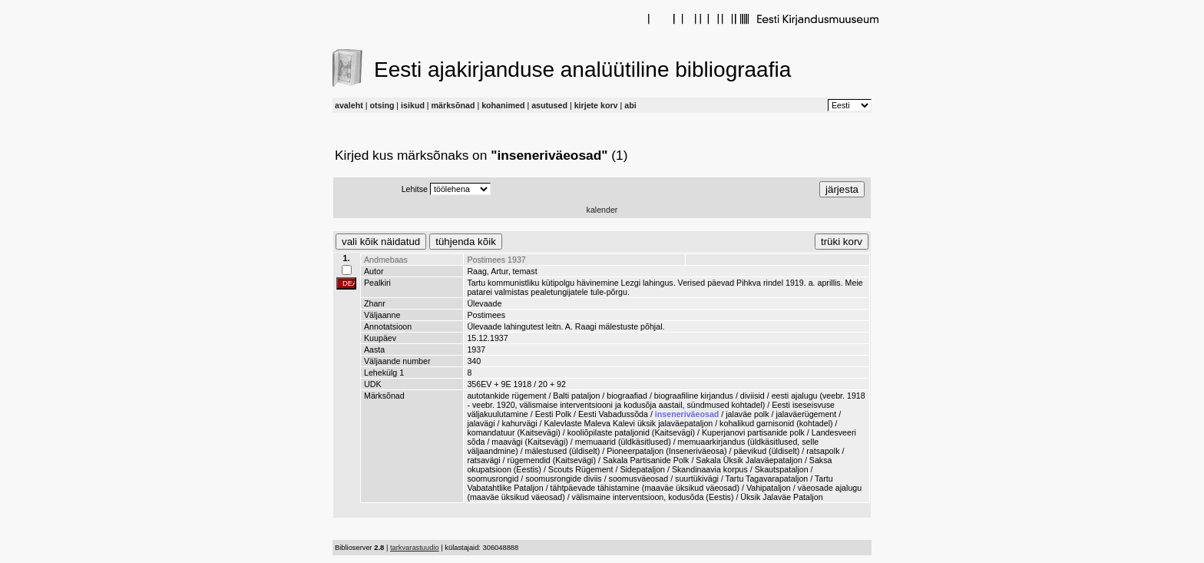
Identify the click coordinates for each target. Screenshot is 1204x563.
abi (630, 105)
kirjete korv (596, 105)
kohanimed (502, 105)
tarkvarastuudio (414, 547)
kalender (602, 209)
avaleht (349, 105)
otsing (381, 105)
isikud (413, 105)
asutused (549, 105)
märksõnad (453, 105)
